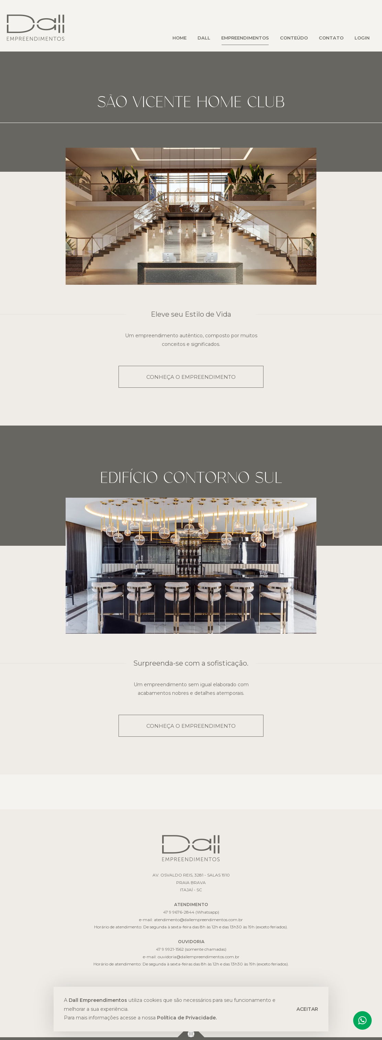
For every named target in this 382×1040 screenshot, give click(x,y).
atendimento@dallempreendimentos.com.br (198, 919)
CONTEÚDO (294, 38)
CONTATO (331, 38)
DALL (204, 38)
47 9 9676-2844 (178, 912)
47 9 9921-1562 (170, 949)
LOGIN (362, 38)
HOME (179, 38)
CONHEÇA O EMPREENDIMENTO (191, 377)
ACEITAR (307, 1009)
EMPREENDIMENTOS (245, 38)
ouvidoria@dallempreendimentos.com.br (198, 956)
